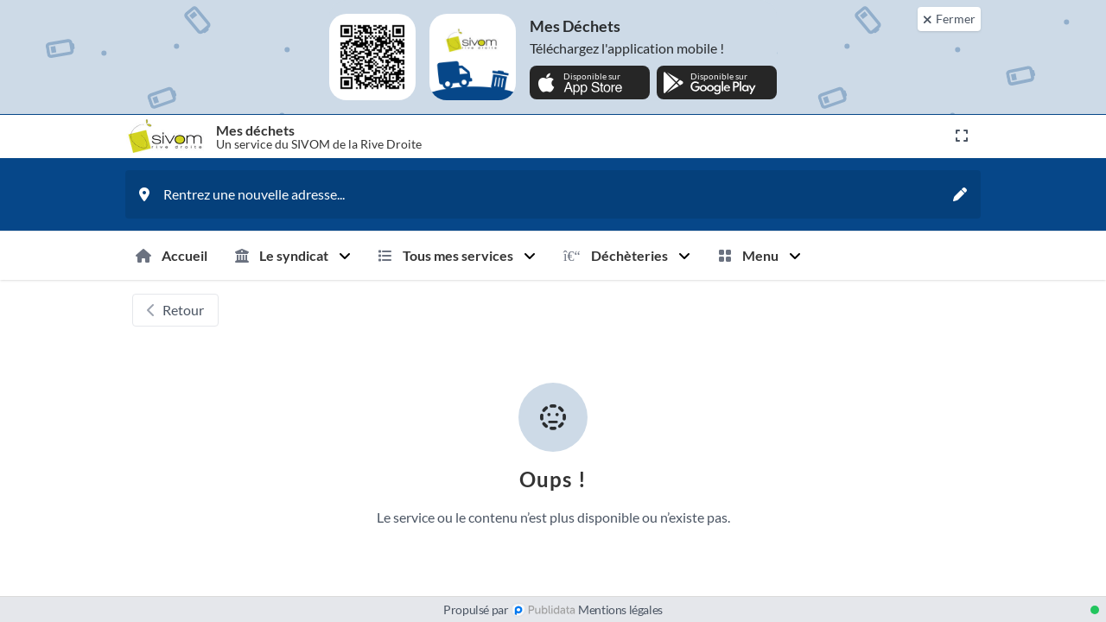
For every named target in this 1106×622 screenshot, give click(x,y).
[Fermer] (949, 19)
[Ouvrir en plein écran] (962, 136)
